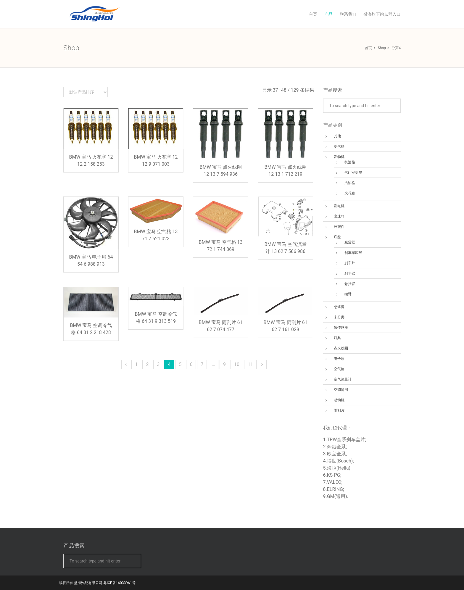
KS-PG (333, 475)
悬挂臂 (349, 284)
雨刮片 (339, 410)
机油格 (349, 162)
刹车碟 (349, 273)
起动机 (339, 400)
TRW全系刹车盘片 (346, 439)
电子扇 (339, 359)
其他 (337, 136)
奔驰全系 (336, 446)
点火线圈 (341, 348)
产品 (328, 14)
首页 (368, 48)
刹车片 (349, 263)
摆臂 (348, 294)
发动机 (339, 157)
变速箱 (339, 216)
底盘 (337, 237)
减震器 (349, 242)
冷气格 (339, 146)
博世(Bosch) (340, 461)
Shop (382, 48)
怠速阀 (339, 307)
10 (236, 364)
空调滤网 (341, 390)
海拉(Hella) (338, 468)
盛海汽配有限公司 (88, 583)
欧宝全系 (336, 454)
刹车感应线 (353, 253)
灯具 (337, 338)
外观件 (339, 227)
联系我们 (348, 14)
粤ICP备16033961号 (119, 583)
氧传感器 (341, 327)
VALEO (334, 482)
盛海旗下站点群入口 (382, 14)
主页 (313, 14)
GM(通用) (337, 496)
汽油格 (349, 183)
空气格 (339, 369)
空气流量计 (343, 379)
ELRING (335, 489)
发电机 (339, 206)
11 (250, 364)
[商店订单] (85, 92)
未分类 (339, 317)
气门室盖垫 (353, 172)
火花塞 (349, 193)
